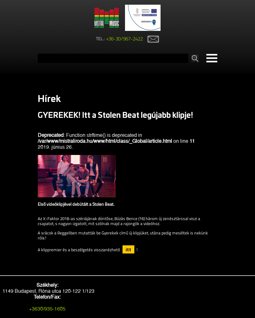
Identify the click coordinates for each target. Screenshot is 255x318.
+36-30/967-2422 (124, 39)
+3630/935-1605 (47, 309)
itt (128, 249)
